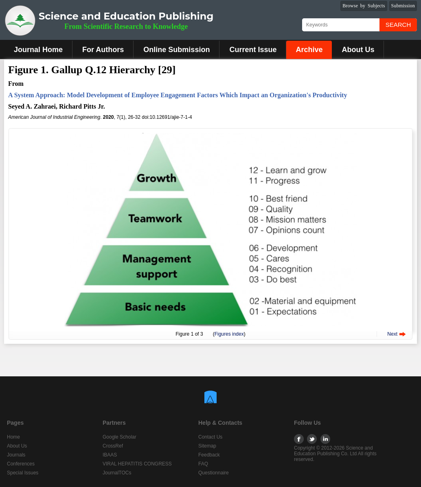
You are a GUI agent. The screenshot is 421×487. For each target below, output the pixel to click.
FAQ (203, 464)
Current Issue (252, 50)
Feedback (209, 455)
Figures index (229, 334)
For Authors (103, 50)
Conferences (21, 464)
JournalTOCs (117, 473)
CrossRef (113, 446)
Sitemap (207, 446)
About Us (358, 50)
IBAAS (110, 455)
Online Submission (176, 50)
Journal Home (38, 50)
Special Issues (22, 473)
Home (13, 437)
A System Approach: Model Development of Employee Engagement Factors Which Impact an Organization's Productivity (177, 95)
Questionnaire (213, 473)
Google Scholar (119, 437)
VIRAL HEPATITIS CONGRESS (137, 464)
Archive (309, 50)
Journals (16, 455)
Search (398, 24)
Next (392, 334)
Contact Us (210, 437)
